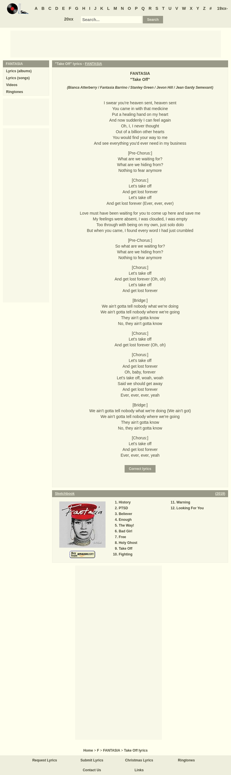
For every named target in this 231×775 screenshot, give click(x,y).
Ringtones (14, 92)
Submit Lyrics (91, 760)
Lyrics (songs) (18, 78)
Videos (11, 85)
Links (139, 770)
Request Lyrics (44, 760)
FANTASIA (93, 64)
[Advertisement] (115, 44)
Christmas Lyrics (139, 760)
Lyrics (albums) (19, 71)
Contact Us (92, 770)
